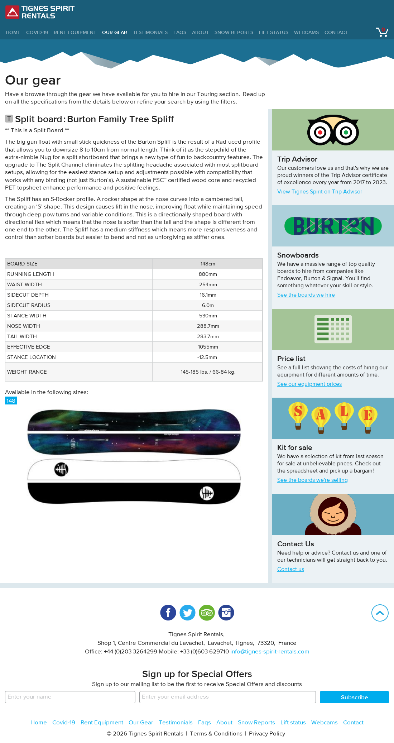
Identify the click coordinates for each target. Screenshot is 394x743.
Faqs (179, 32)
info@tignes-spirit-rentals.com (269, 652)
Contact (336, 32)
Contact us (290, 569)
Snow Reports (234, 32)
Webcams (306, 32)
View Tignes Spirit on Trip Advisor (319, 192)
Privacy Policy (267, 734)
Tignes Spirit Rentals (40, 12)
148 (10, 401)
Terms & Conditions (216, 734)
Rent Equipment (75, 32)
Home (38, 723)
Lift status (273, 32)
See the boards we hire (306, 295)
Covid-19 (37, 32)
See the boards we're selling (312, 480)
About (200, 32)
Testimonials (150, 32)
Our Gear (114, 32)
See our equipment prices (309, 384)
